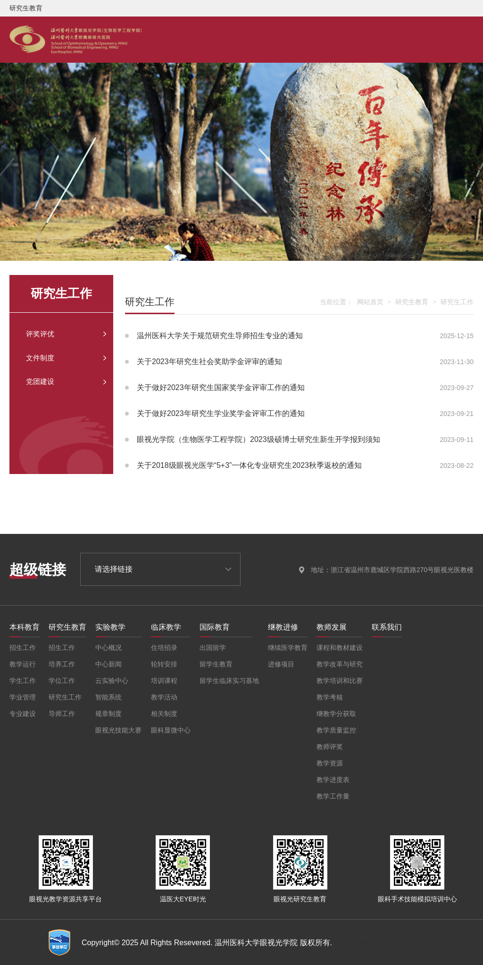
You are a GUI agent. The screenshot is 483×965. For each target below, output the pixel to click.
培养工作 (62, 664)
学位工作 (62, 680)
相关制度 (164, 713)
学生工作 (22, 680)
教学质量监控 (336, 730)
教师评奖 (329, 746)
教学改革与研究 (339, 664)
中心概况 (108, 647)
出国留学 (213, 647)
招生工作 (22, 647)
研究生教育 (411, 302)
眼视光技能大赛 (118, 730)
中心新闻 (108, 664)
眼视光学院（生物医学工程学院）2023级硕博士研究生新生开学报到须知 (299, 439)
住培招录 (164, 647)
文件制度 (45, 364)
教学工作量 (333, 796)
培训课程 (164, 680)
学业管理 (22, 697)
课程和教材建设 (339, 647)
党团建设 (45, 393)
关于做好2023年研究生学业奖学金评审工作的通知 (299, 413)
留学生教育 (216, 664)
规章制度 (108, 713)
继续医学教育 (288, 647)
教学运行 (22, 664)
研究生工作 (457, 302)
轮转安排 (164, 664)
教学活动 (164, 697)
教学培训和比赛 (339, 680)
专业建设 (22, 713)
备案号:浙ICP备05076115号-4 (384, 943)
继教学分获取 (336, 713)
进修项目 (281, 664)
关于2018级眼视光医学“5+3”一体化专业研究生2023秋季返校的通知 (299, 465)
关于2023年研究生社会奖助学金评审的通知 (299, 361)
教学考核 (329, 697)
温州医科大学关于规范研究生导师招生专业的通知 (299, 335)
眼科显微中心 (171, 730)
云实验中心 (111, 680)
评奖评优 (45, 336)
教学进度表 (333, 779)
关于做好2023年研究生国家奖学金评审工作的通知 (299, 387)
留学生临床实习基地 (229, 680)
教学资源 (329, 763)
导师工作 (62, 713)
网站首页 (370, 302)
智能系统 (108, 697)
